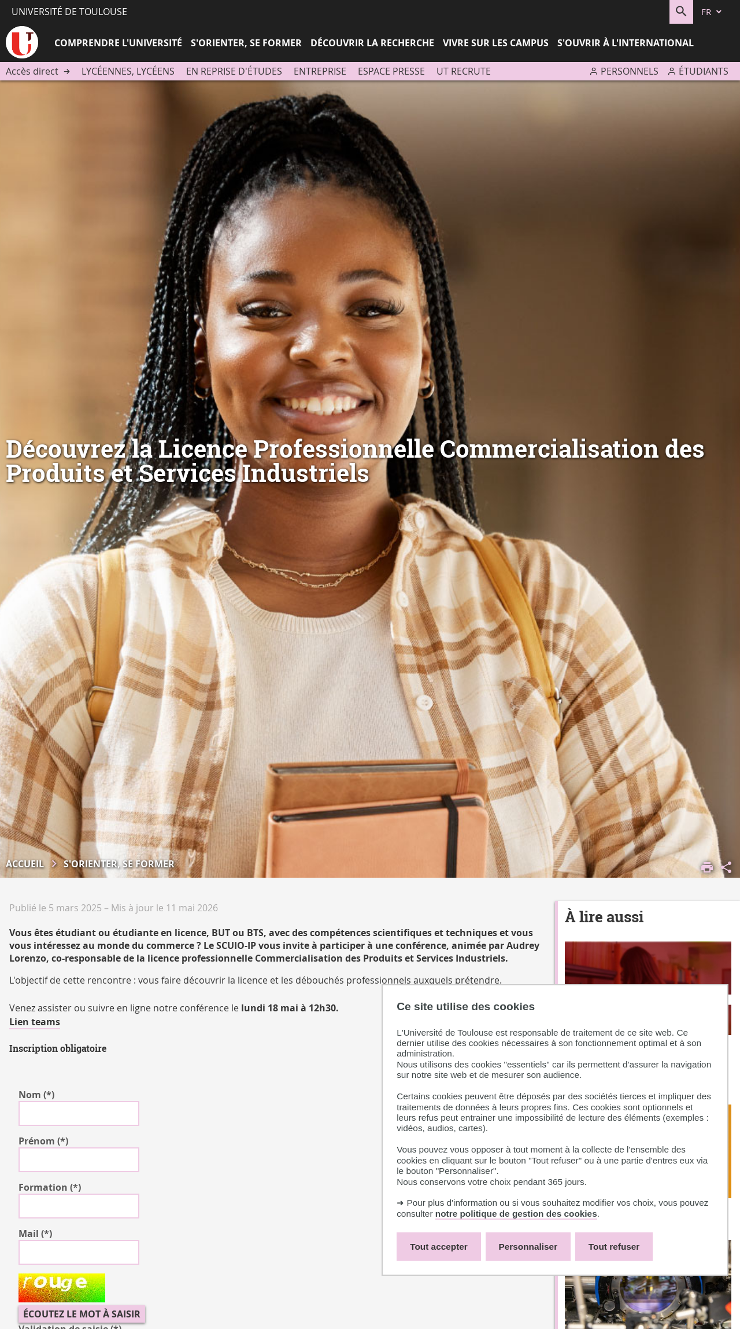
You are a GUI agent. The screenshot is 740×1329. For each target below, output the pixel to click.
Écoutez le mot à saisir (81, 1314)
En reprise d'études (234, 71)
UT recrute (463, 71)
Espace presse (391, 71)
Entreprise (320, 71)
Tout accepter (439, 1246)
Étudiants (703, 71)
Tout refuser (614, 1246)
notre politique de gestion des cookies (516, 1213)
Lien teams (34, 1021)
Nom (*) (36, 1094)
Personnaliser (528, 1246)
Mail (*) (35, 1233)
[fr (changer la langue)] (712, 12)
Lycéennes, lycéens (128, 71)
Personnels (629, 71)
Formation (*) (49, 1187)
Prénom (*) (43, 1141)
